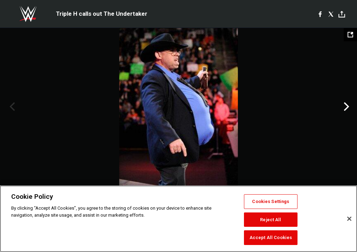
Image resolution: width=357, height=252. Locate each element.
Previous (11, 106)
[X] (331, 14)
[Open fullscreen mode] (350, 34)
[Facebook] (320, 14)
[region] (178, 219)
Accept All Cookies (271, 237)
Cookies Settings (270, 201)
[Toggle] (341, 14)
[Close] (349, 218)
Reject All (270, 219)
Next (346, 106)
